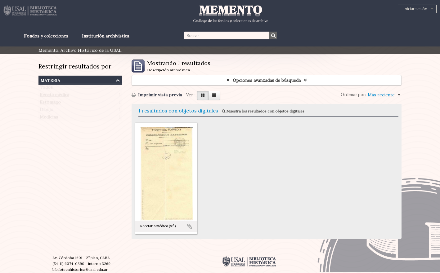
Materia (50, 80)
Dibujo (46, 111)
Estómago (50, 103)
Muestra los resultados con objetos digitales (263, 111)
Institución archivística (105, 36)
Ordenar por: (353, 94)
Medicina (49, 118)
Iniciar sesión (415, 8)
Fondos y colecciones (46, 36)
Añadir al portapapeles (189, 226)
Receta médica (54, 96)
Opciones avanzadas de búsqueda (267, 80)
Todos (46, 88)
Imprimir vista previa (157, 95)
